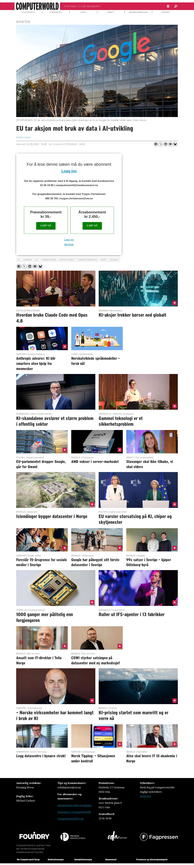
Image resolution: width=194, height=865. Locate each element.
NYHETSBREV (70, 6)
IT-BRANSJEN (56, 12)
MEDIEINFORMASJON (138, 12)
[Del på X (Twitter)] (160, 144)
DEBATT (110, 12)
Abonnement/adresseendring (74, 805)
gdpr (103, 260)
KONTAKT (166, 12)
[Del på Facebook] (156, 144)
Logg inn (69, 171)
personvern (49, 260)
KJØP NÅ (45, 225)
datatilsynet (67, 260)
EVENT (83, 12)
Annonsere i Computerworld (74, 812)
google (114, 260)
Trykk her (145, 796)
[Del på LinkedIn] (165, 144)
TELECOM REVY (28, 12)
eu (37, 260)
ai (19, 260)
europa (28, 260)
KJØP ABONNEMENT (90, 6)
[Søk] (175, 6)
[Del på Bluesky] (175, 144)
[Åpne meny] (168, 6)
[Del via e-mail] (170, 144)
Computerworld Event (70, 818)
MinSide (69, 244)
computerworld (87, 260)
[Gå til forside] (37, 6)
